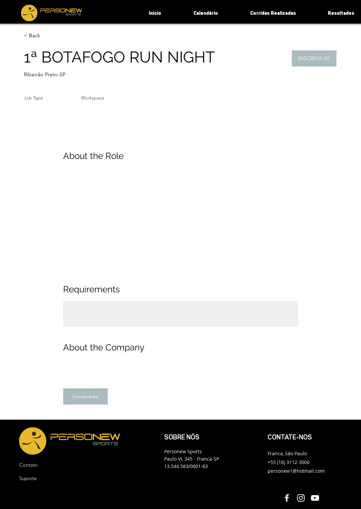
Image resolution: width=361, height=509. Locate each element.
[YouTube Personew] (315, 498)
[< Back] (48, 35)
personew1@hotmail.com (296, 471)
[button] (314, 58)
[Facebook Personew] (287, 498)
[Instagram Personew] (301, 498)
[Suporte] (43, 478)
